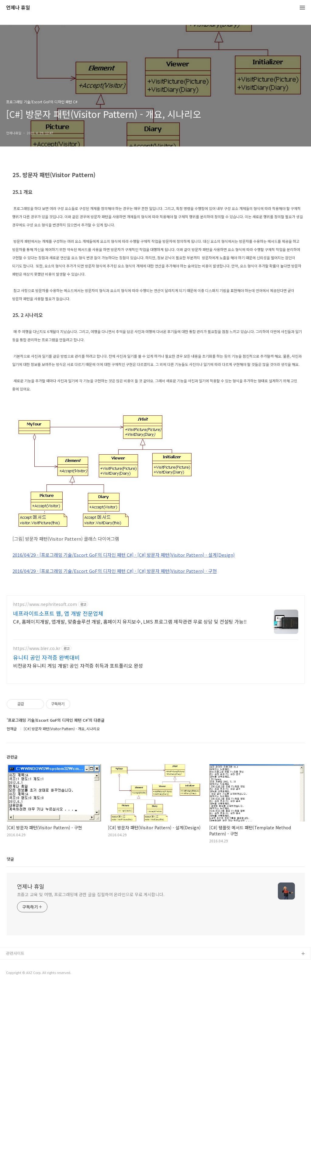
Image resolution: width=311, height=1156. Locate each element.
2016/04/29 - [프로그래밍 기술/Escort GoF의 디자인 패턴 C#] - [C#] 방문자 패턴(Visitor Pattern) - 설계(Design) (123, 640)
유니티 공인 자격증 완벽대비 (46, 827)
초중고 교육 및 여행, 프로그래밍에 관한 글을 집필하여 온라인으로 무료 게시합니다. (90, 1064)
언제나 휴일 (18, 8)
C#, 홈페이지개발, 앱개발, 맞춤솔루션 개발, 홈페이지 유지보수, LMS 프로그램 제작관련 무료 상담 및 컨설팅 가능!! (130, 791)
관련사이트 (15, 1123)
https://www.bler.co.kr (36, 818)
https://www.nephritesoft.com (45, 774)
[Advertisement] (156, 207)
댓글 (10, 1029)
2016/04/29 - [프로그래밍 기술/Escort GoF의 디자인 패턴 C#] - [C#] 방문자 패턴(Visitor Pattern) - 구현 (114, 656)
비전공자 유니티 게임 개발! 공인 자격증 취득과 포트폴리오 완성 (78, 835)
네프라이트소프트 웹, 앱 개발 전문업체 (58, 783)
